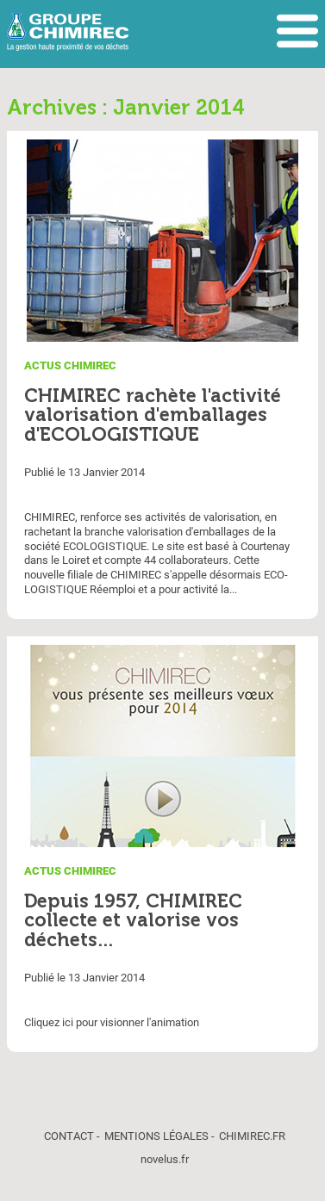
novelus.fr (165, 1159)
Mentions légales (156, 1136)
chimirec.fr (252, 1136)
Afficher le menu (297, 32)
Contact (69, 1136)
